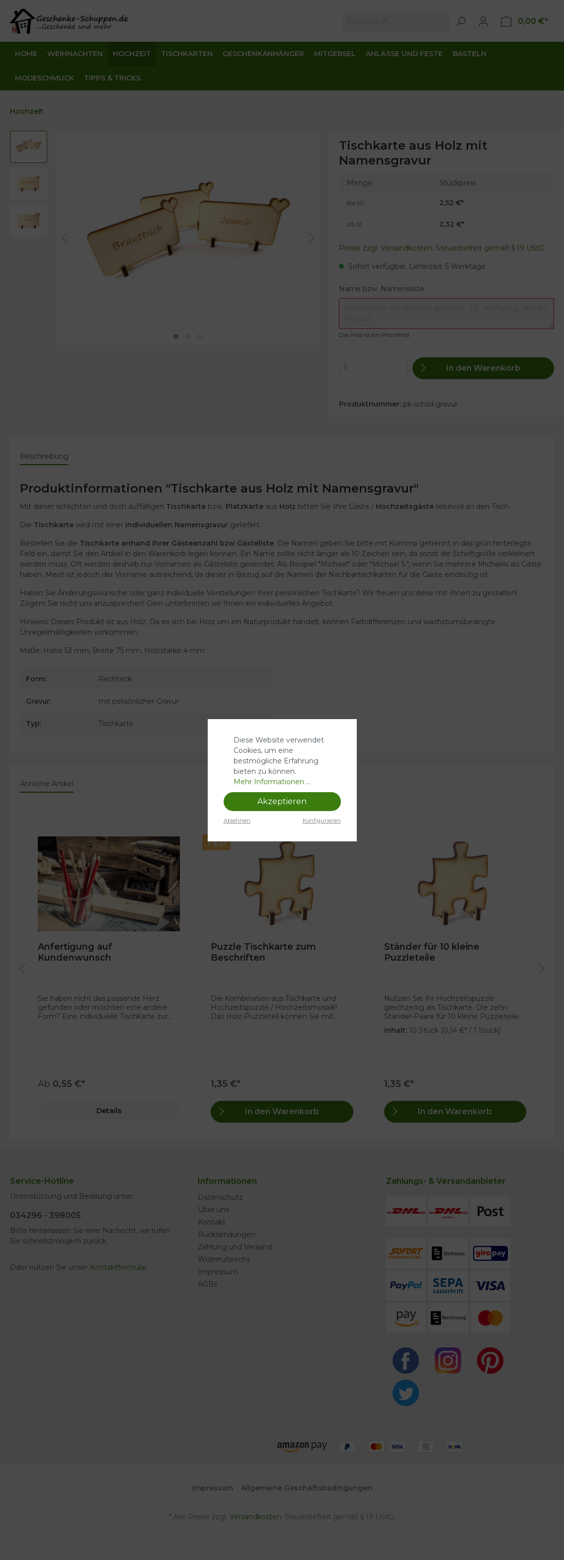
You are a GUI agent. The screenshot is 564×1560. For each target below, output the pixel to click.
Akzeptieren (282, 801)
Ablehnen (237, 820)
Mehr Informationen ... (272, 781)
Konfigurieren (322, 820)
